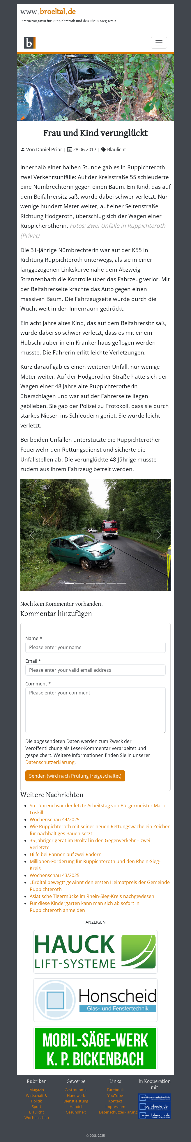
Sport (36, 1106)
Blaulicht (36, 1112)
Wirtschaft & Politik (36, 1098)
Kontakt (115, 1101)
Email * (33, 661)
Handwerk (76, 1095)
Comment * (38, 683)
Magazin (36, 1089)
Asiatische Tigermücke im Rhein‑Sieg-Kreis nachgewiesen (92, 896)
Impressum (115, 1106)
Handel (76, 1106)
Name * (33, 638)
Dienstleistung (75, 1101)
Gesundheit (76, 1112)
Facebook (115, 1089)
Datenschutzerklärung (50, 762)
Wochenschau (36, 1117)
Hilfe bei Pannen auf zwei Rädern (66, 854)
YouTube (115, 1095)
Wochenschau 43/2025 (54, 875)
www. (47, 12)
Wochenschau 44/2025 (54, 819)
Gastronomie (76, 1089)
